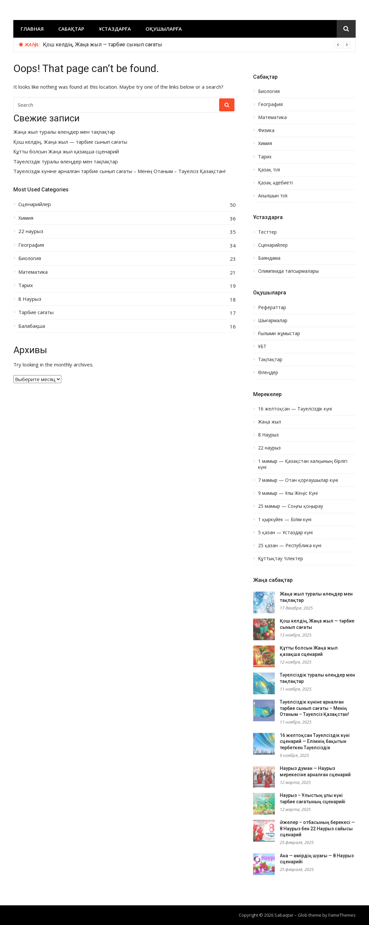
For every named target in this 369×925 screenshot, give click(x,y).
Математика (33, 272)
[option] (196, 44)
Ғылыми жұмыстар (279, 333)
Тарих (25, 285)
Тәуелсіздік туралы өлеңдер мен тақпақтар (65, 161)
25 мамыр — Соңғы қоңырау (290, 506)
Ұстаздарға (115, 28)
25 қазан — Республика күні (289, 546)
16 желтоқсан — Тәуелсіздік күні (295, 409)
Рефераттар (272, 307)
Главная (32, 28)
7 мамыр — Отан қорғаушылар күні (298, 480)
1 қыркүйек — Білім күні (284, 520)
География (31, 245)
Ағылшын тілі (272, 196)
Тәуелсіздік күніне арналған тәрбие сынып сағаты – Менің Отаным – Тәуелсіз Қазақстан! (119, 171)
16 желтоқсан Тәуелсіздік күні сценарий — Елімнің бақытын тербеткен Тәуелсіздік (315, 741)
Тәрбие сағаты (36, 312)
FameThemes (342, 915)
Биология (29, 258)
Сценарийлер (34, 204)
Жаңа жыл (269, 422)
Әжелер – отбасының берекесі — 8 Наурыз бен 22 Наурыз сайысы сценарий (317, 828)
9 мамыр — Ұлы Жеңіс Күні (288, 493)
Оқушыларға (164, 28)
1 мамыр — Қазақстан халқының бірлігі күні (302, 464)
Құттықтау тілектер (280, 559)
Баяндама (269, 258)
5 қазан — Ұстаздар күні (285, 533)
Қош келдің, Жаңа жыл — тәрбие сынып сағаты (102, 44)
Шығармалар (272, 320)
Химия (25, 218)
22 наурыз (30, 231)
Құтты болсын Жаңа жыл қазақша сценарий (66, 151)
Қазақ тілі (269, 170)
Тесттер (267, 232)
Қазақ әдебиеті (275, 183)
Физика (266, 130)
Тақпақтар (270, 359)
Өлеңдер (268, 372)
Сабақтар (71, 28)
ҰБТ (262, 346)
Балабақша (31, 326)
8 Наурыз (29, 299)
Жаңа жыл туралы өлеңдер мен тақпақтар (64, 132)
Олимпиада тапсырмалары (288, 271)
